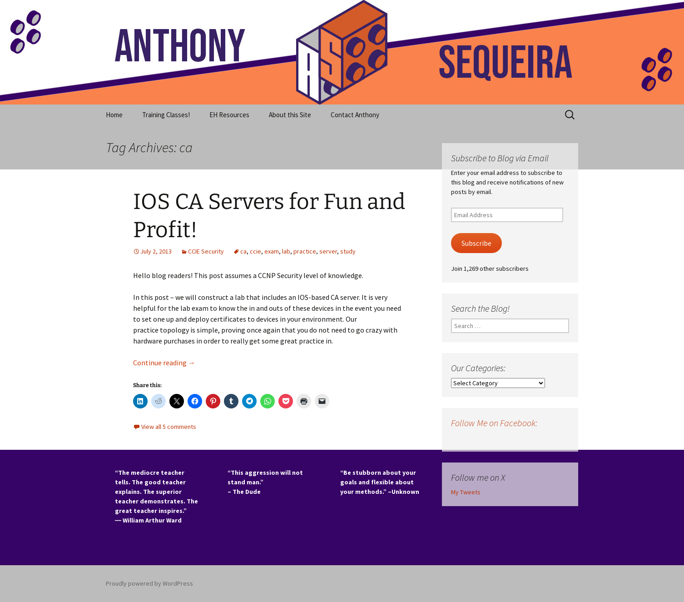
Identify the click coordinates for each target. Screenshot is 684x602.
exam (271, 251)
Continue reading (164, 362)
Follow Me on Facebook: (494, 422)
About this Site (290, 114)
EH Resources (229, 114)
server (328, 251)
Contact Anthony (355, 114)
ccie (255, 251)
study (348, 251)
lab (286, 251)
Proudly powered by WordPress (149, 583)
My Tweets (466, 492)
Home (114, 114)
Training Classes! (166, 114)
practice (304, 251)
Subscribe (476, 243)
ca (243, 251)
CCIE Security (206, 251)
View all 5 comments (168, 427)
